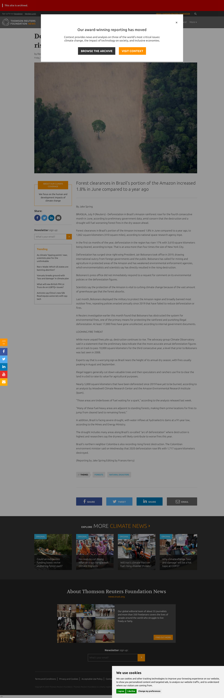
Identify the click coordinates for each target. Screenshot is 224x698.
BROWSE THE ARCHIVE (96, 51)
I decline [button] (131, 691)
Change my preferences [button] (149, 691)
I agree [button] (121, 691)
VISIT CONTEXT (132, 51)
